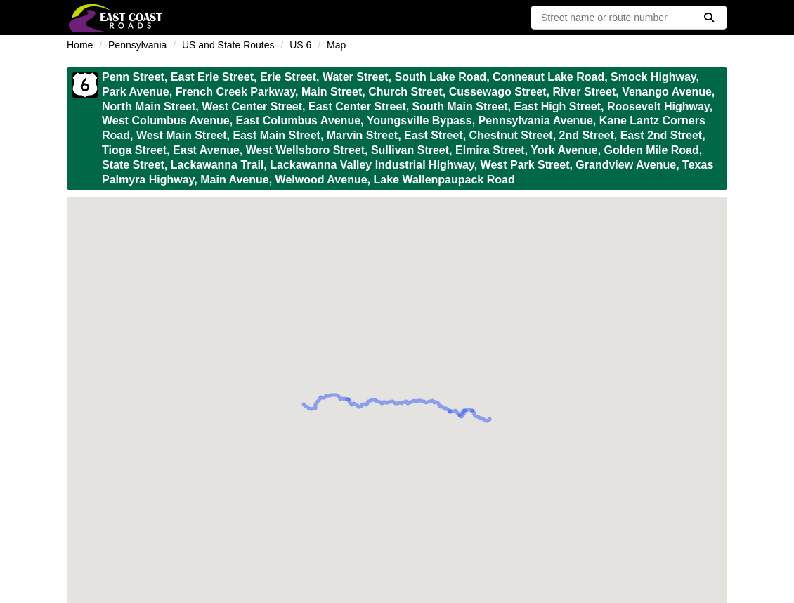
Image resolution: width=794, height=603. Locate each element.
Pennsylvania (137, 45)
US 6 (300, 45)
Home (80, 45)
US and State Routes (228, 45)
